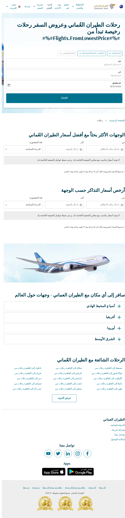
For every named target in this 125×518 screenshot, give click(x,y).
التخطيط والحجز (75, 6)
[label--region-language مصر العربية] (11, 6)
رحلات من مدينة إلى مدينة (73, 488)
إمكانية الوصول (116, 439)
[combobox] (101, 149)
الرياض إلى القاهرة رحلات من (66, 373)
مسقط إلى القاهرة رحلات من (106, 368)
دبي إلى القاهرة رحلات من (27, 378)
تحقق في (64, 6)
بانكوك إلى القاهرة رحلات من (26, 368)
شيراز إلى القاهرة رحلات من (26, 373)
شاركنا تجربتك (116, 430)
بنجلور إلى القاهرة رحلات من (66, 389)
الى (117, 72)
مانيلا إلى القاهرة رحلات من (107, 384)
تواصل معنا (118, 435)
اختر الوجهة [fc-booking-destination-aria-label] (114, 76)
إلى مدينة (90, 488)
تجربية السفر (35, 6)
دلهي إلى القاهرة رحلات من (107, 389)
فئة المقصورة (34, 142)
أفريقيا (112, 317)
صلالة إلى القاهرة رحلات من (67, 368)
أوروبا (112, 328)
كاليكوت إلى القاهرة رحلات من (106, 378)
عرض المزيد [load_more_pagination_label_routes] (62, 398)
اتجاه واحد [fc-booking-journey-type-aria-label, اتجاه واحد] (114, 53)
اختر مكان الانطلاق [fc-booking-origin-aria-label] (110, 65)
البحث (62, 98)
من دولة (24, 488)
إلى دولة (100, 488)
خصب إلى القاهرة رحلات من (66, 384)
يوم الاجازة (56, 6)
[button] (90, 53)
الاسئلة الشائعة (116, 425)
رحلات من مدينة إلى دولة (50, 488)
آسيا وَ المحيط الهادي (102, 306)
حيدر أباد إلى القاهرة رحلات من (25, 389)
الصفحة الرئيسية (115, 120)
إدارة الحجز (47, 6)
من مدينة (34, 488)
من (117, 61)
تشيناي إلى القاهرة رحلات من (26, 384)
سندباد (25, 6)
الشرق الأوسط (106, 339)
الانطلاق (115, 83)
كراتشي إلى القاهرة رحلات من (65, 378)
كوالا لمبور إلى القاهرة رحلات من (105, 373)
